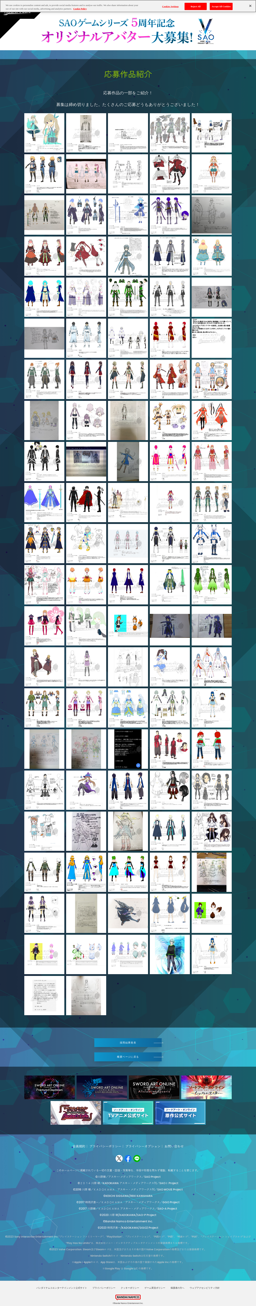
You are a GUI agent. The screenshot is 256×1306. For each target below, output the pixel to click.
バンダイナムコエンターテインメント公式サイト (61, 1288)
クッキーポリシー (130, 1288)
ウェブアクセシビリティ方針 (205, 1288)
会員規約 (79, 1146)
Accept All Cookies (221, 6)
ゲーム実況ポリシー (154, 1288)
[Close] (250, 6)
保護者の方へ (177, 1288)
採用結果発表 (128, 1042)
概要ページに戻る (128, 1056)
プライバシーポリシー (105, 1146)
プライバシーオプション (142, 1146)
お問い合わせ (174, 1146)
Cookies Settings (170, 6)
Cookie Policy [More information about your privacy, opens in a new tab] (80, 8)
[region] (128, 6)
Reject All (196, 6)
